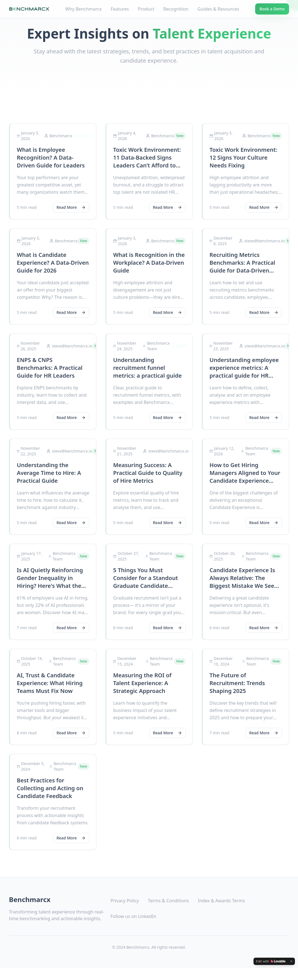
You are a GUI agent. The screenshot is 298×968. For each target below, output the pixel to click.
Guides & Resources (218, 9)
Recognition (175, 9)
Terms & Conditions (168, 901)
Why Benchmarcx (83, 9)
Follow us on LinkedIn (133, 916)
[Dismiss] (291, 961)
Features (120, 9)
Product (146, 9)
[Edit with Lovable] (271, 961)
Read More (71, 207)
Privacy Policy (125, 901)
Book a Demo (272, 8)
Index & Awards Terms (221, 901)
